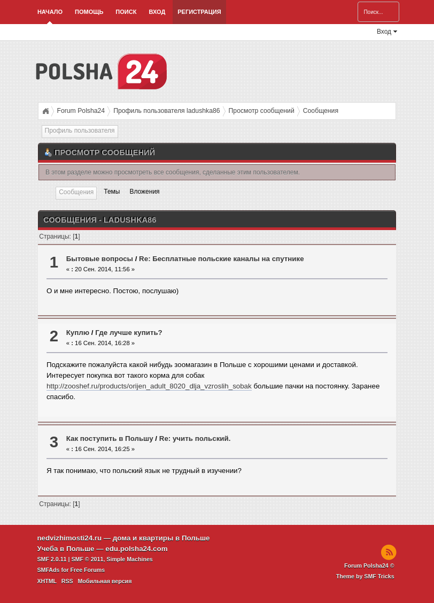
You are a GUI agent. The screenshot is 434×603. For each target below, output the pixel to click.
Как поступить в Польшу (109, 438)
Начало (50, 12)
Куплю (77, 333)
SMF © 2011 (87, 559)
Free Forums (88, 570)
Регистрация (199, 12)
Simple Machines (129, 559)
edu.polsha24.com (136, 549)
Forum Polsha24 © (369, 565)
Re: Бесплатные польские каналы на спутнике (221, 259)
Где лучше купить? (128, 333)
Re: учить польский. (195, 438)
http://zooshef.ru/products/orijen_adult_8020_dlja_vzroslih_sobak (149, 386)
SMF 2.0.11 (51, 559)
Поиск (125, 12)
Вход (157, 12)
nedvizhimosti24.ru (69, 538)
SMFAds (48, 570)
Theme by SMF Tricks (365, 576)
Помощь (89, 12)
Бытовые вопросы (99, 259)
